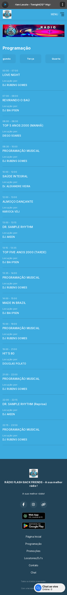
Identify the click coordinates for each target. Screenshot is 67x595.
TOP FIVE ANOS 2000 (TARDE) (24, 252)
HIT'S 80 (9, 353)
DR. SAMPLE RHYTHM (18, 227)
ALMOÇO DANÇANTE (18, 201)
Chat (33, 572)
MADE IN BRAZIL (14, 303)
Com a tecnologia (33, 588)
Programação (33, 543)
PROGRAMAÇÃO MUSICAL (21, 151)
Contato (33, 565)
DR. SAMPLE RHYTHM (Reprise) (25, 404)
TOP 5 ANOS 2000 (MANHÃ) (23, 125)
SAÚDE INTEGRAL (15, 176)
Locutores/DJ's (33, 558)
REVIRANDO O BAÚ (16, 100)
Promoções (34, 550)
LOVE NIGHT (11, 75)
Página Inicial (33, 536)
